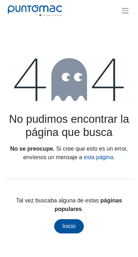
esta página (98, 157)
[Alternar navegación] (125, 10)
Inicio (69, 226)
